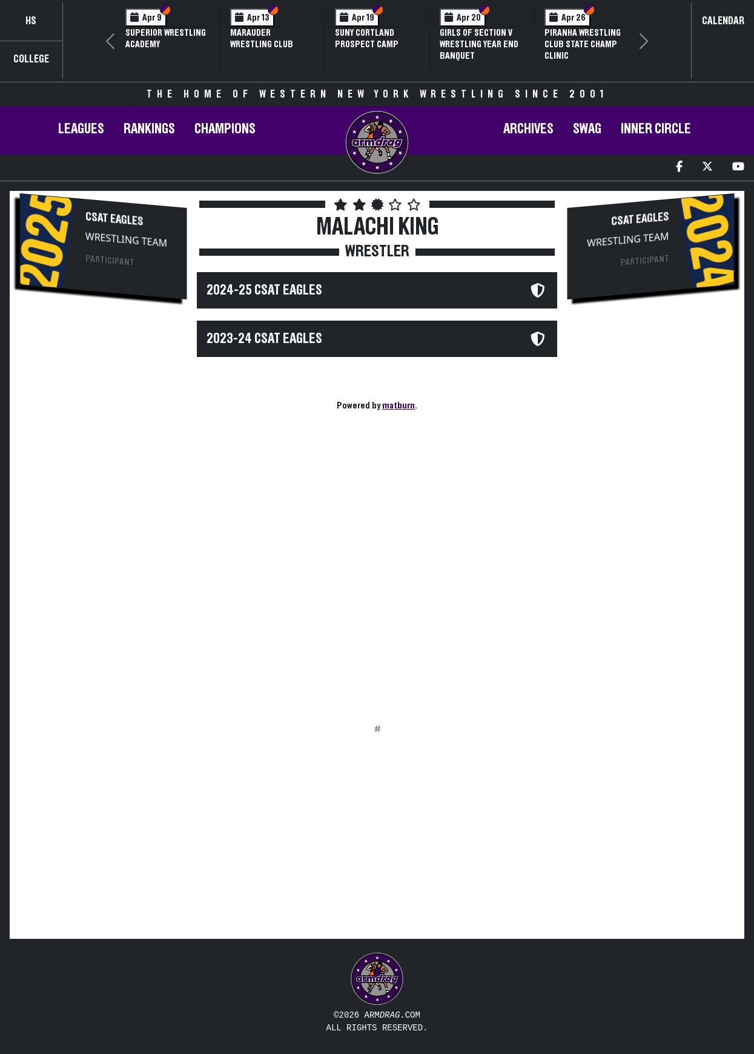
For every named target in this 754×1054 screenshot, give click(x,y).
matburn (398, 405)
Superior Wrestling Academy (165, 38)
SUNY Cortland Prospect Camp (366, 38)
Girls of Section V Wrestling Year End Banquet (479, 44)
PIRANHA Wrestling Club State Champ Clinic (582, 44)
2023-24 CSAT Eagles (264, 339)
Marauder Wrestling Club (261, 38)
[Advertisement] (103, 513)
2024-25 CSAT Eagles (264, 290)
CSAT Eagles (114, 218)
